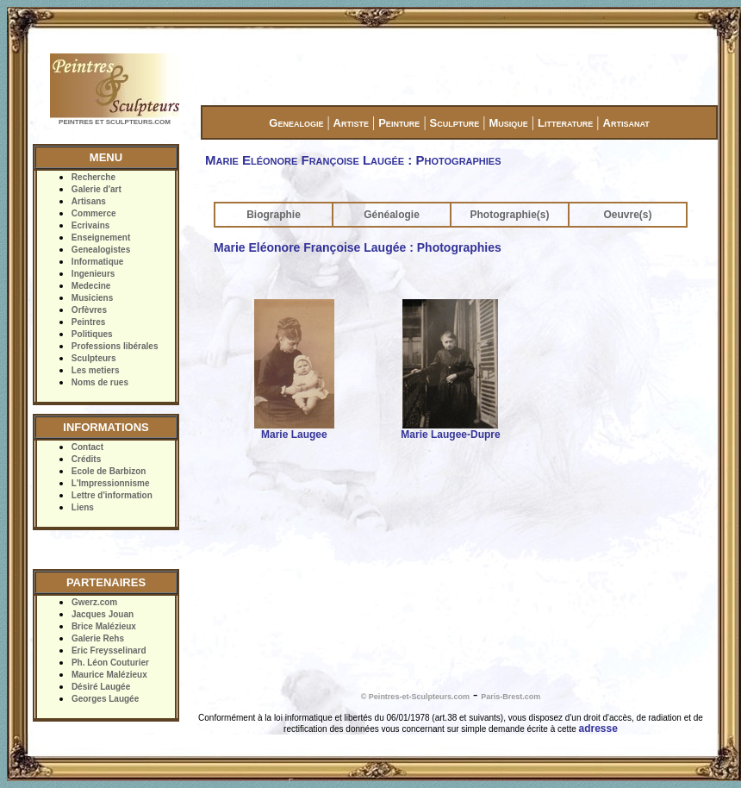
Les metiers (96, 370)
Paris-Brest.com (510, 696)
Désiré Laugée (101, 686)
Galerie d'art (96, 189)
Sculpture (455, 122)
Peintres (88, 322)
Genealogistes (101, 249)
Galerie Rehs (98, 638)
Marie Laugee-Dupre (450, 434)
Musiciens (92, 298)
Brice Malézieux (104, 626)
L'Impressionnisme (111, 483)
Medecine (91, 286)
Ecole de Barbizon (109, 471)
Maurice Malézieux (109, 674)
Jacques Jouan (103, 614)
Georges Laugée (105, 699)
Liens (83, 507)
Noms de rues (100, 382)
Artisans (89, 201)
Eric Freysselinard (109, 650)
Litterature (565, 122)
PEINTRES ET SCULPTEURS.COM (115, 122)
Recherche (93, 177)
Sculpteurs (94, 358)
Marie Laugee (294, 434)
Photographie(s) (510, 215)
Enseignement (101, 237)
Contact (87, 447)
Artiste (351, 122)
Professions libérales (115, 346)
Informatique (98, 261)
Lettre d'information (112, 495)
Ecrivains (90, 225)
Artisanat (626, 122)
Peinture (399, 122)
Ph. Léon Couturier (110, 662)
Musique (508, 122)
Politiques (92, 334)
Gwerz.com (94, 602)
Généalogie (392, 215)
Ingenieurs (93, 273)
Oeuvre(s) (627, 215)
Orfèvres (89, 310)
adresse (598, 728)
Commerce (94, 213)
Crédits (86, 459)
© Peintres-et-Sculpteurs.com (415, 696)
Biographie (273, 215)
